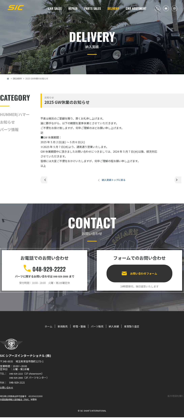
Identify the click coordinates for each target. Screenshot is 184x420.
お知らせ (7, 122)
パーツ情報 (9, 129)
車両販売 (58, 329)
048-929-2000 (60, 278)
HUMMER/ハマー (15, 114)
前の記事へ (45, 181)
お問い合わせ (7, 390)
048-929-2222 (49, 270)
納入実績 (116, 329)
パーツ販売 (97, 329)
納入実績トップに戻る (112, 181)
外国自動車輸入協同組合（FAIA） (15, 402)
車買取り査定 (137, 329)
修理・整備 (77, 329)
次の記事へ (179, 181)
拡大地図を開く (175, 398)
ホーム (42, 329)
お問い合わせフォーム (144, 274)
